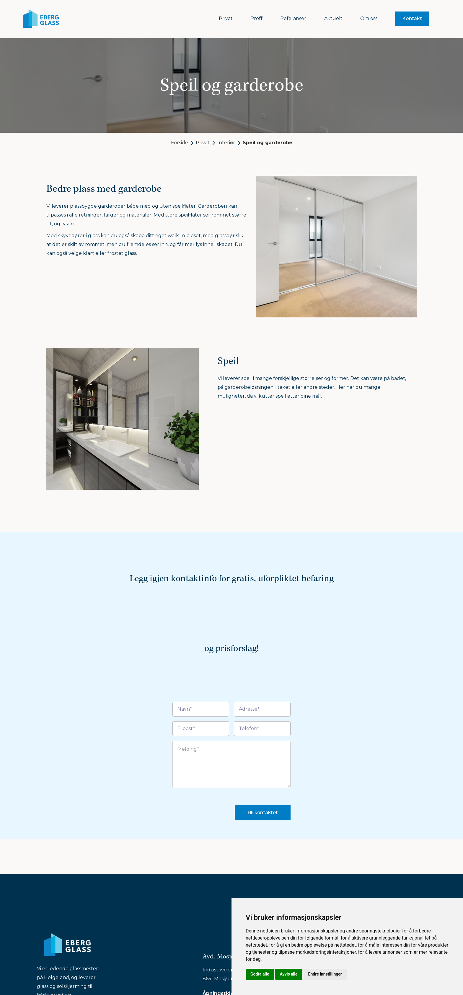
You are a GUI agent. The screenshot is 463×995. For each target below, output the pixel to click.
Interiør (226, 142)
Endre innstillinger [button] (325, 974)
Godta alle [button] (259, 974)
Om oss (368, 18)
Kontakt (412, 18)
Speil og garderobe (267, 142)
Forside (179, 142)
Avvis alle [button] (289, 974)
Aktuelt (333, 18)
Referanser (293, 18)
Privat (226, 18)
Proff (256, 18)
